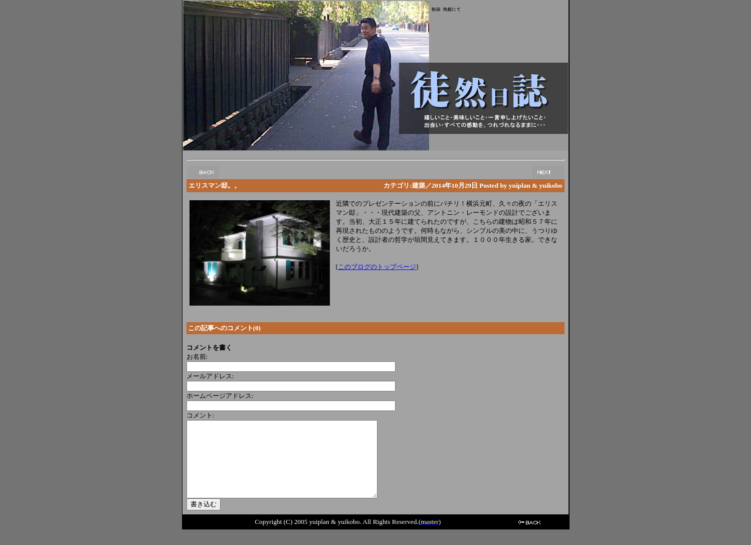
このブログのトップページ (377, 266)
